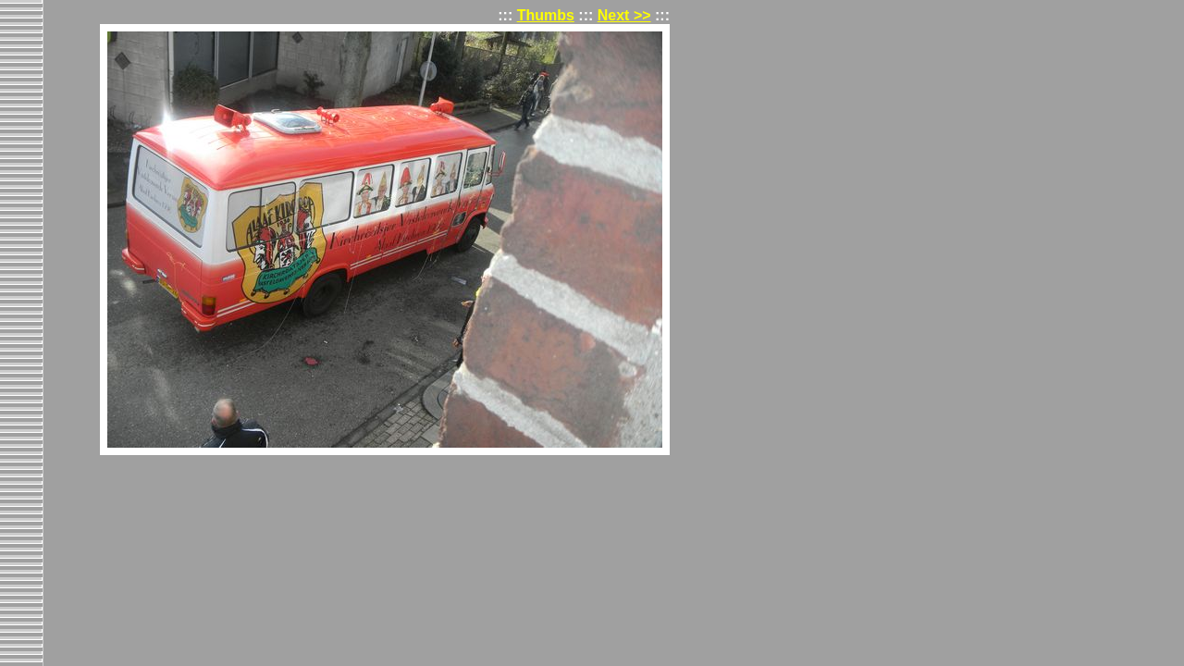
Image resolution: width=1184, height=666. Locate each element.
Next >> (624, 15)
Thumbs (545, 15)
